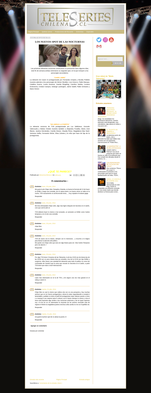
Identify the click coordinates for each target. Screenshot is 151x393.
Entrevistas (79, 32)
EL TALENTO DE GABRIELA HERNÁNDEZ (112, 131)
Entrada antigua (84, 379)
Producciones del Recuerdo (64, 32)
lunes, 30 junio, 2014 (48, 186)
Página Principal (33, 32)
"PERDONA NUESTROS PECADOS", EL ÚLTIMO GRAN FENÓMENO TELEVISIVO (107, 112)
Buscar (118, 63)
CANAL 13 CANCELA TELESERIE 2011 (113, 180)
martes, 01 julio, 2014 (49, 289)
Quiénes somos (47, 32)
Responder (38, 196)
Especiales (90, 32)
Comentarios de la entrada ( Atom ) (50, 383)
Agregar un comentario (39, 326)
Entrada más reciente (37, 379)
